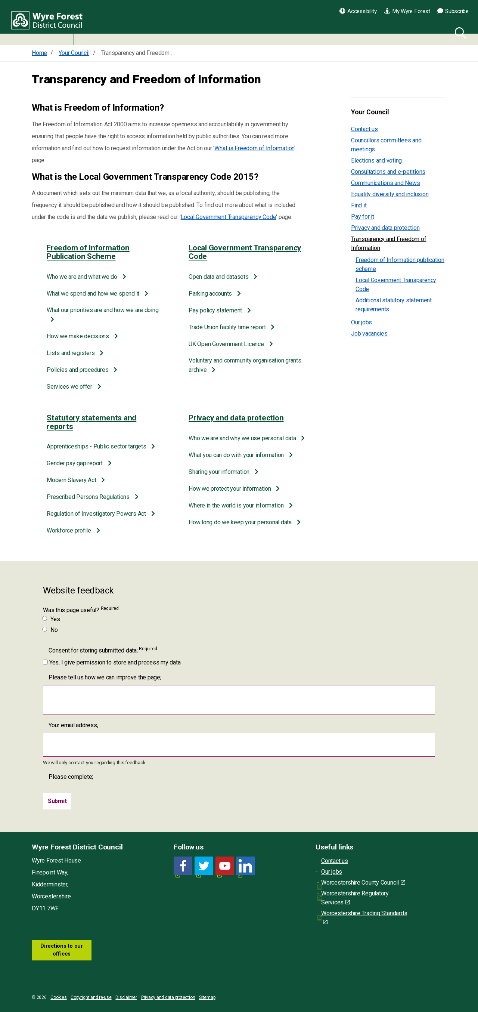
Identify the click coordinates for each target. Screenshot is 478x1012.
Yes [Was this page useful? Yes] (51, 619)
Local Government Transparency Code (228, 216)
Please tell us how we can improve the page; (105, 677)
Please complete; (71, 776)
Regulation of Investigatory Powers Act (97, 513)
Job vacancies (369, 333)
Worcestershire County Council (363, 882)
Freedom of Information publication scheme (400, 264)
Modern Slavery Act (72, 480)
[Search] (459, 31)
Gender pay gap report (75, 463)
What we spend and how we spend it (94, 293)
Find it (358, 205)
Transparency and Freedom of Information (388, 243)
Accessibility (358, 11)
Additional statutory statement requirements (394, 305)
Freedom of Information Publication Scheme (88, 252)
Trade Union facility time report (228, 327)
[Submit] (57, 801)
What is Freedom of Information (254, 148)
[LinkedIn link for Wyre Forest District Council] (245, 866)
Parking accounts (211, 293)
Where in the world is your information (237, 505)
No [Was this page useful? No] (50, 629)
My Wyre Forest (407, 11)
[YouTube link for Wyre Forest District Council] (224, 866)
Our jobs (361, 322)
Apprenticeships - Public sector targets (97, 446)
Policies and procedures (78, 369)
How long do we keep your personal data (241, 522)
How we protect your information (230, 488)
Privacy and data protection (236, 417)
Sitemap (207, 997)
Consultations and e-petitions (388, 171)
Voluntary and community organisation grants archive (245, 365)
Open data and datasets (219, 276)
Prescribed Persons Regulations (89, 496)
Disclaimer (126, 997)
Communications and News (385, 182)
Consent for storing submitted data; (103, 650)
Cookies (58, 997)
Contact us (364, 129)
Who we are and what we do (83, 276)
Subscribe (453, 11)
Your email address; (73, 725)
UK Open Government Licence (227, 344)
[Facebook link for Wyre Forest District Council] (183, 866)
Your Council (370, 112)
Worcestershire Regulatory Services (355, 898)
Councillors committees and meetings (386, 145)
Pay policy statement (216, 310)
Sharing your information (220, 471)
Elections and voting (376, 160)
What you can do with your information (237, 455)
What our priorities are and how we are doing (102, 310)
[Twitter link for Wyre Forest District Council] (204, 866)
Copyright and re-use (91, 997)
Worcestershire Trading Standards (364, 917)
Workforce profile (70, 530)
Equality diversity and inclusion (389, 194)
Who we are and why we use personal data (243, 438)
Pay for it (362, 216)
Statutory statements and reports (91, 422)
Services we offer (70, 386)
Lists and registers (71, 353)
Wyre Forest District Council (49, 22)
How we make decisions (79, 336)
